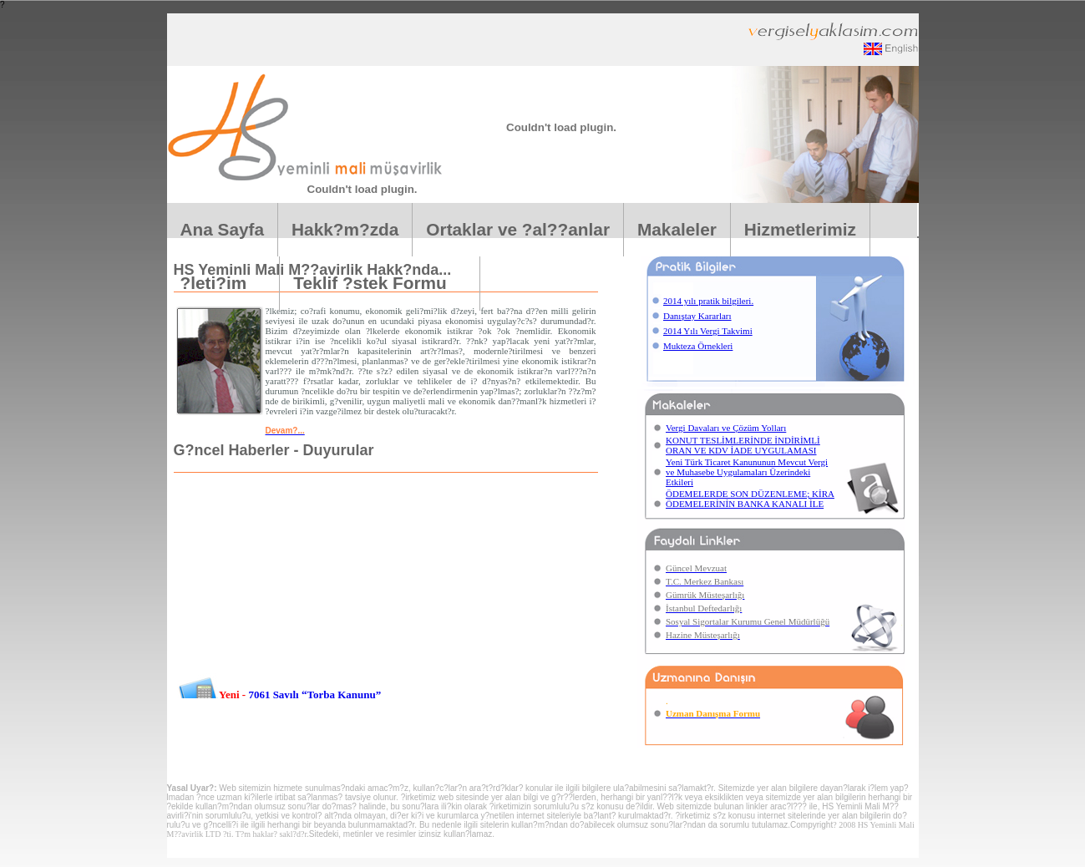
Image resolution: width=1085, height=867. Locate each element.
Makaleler (677, 229)
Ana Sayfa (222, 229)
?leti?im (223, 282)
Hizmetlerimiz (800, 229)
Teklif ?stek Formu (379, 282)
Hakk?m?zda (345, 229)
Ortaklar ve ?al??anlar (518, 229)
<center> (382, 628)
